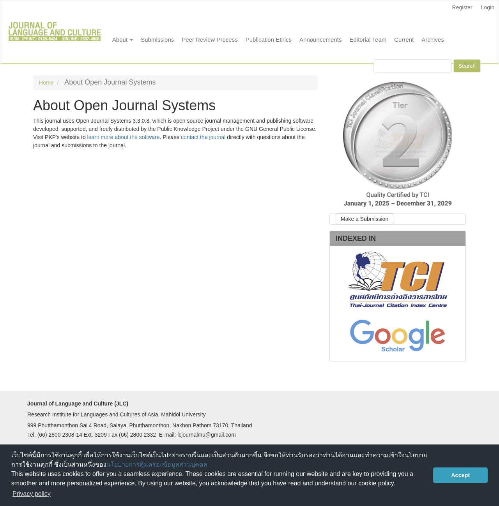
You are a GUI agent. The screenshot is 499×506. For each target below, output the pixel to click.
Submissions (157, 39)
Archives (432, 39)
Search (467, 66)
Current (404, 39)
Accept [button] (460, 475)
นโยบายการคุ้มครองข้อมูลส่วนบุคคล (156, 464)
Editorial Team (367, 39)
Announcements (320, 39)
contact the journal (203, 137)
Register (462, 7)
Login (487, 7)
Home (46, 82)
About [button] (122, 39)
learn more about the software (123, 137)
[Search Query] (412, 65)
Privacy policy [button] (31, 493)
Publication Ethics (269, 39)
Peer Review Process (209, 39)
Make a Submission (364, 219)
